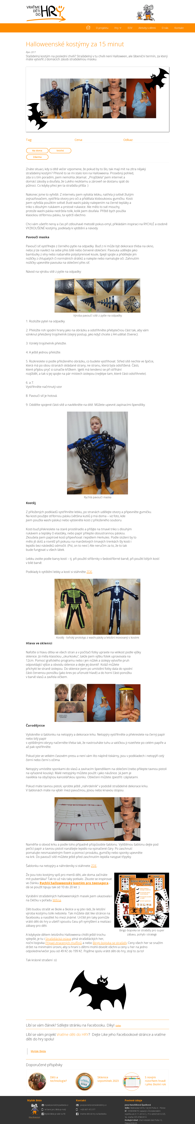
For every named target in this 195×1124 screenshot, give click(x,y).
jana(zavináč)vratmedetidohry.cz (93, 1105)
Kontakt (179, 28)
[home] (88, 27)
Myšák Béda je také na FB (55, 1114)
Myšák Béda (38, 1051)
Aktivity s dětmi (147, 28)
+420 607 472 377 (87, 1109)
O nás (165, 28)
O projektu (102, 28)
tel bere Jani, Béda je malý (55, 1109)
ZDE (89, 572)
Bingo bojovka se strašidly (110, 943)
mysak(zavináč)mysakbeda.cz (56, 1105)
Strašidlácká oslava (58, 939)
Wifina (57, 900)
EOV (130, 28)
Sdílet (118, 1026)
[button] (118, 27)
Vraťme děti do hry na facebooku (93, 1114)
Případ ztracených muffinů (63, 943)
